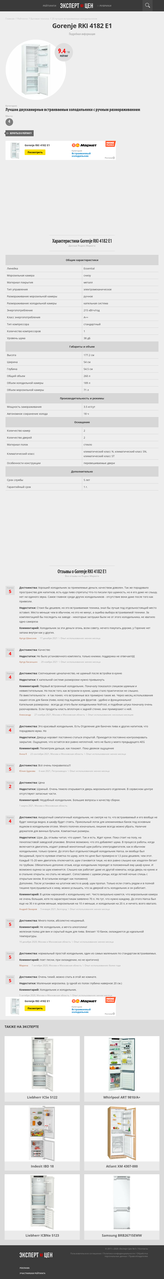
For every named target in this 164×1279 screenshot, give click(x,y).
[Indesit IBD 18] (42, 1133)
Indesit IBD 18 (42, 1166)
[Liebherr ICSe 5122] (42, 1064)
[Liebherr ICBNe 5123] (42, 1202)
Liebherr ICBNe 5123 (42, 1235)
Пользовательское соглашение (85, 1253)
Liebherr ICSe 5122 (42, 1097)
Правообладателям (138, 1256)
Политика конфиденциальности (119, 1253)
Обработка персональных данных (126, 1255)
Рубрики (105, 5)
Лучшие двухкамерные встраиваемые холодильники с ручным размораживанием (73, 109)
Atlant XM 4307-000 (122, 1166)
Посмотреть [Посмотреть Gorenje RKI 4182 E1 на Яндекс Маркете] (35, 152)
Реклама (25, 1268)
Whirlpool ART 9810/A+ (121, 1097)
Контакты (143, 1248)
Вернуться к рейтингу (19, 133)
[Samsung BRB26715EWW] (121, 1202)
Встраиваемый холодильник (81, 154)
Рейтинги (49, 5)
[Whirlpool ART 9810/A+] (121, 1064)
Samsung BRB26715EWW (122, 1235)
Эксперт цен (76, 6)
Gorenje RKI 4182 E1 (37, 145)
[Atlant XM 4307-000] (121, 1133)
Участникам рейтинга (32, 1273)
